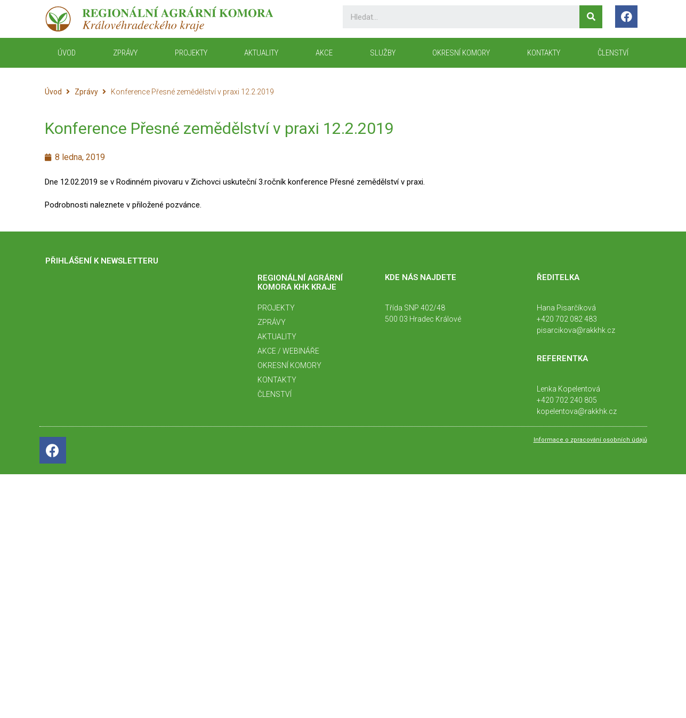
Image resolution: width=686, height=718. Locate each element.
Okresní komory (461, 53)
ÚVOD (67, 53)
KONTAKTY (543, 53)
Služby (383, 53)
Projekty (191, 53)
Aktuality (261, 53)
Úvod (53, 91)
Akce (324, 53)
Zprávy (125, 53)
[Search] (590, 16)
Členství (613, 53)
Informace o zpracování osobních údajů (590, 439)
